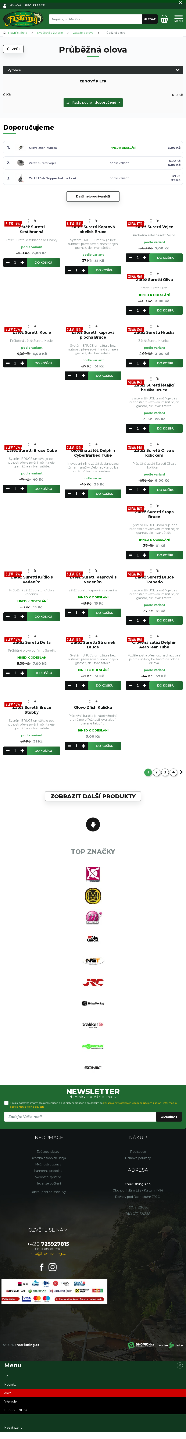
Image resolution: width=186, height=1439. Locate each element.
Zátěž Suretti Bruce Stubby (31, 711)
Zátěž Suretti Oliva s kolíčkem (154, 453)
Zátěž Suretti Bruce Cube (31, 453)
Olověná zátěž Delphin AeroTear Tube (154, 646)
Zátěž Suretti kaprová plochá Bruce (93, 335)
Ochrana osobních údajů (48, 1165)
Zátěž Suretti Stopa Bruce (154, 515)
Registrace (138, 1158)
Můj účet (15, 5)
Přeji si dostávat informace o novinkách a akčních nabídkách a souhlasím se (93, 1111)
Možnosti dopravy (48, 1171)
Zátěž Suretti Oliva (154, 280)
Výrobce (14, 70)
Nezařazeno (13, 1434)
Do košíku (43, 263)
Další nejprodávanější (93, 196)
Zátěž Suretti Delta (32, 643)
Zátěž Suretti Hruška (154, 332)
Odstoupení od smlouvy (48, 1199)
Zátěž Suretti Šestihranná (32, 229)
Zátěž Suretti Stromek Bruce (93, 646)
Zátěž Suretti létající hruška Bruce (154, 388)
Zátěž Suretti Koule (31, 332)
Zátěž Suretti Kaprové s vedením (93, 580)
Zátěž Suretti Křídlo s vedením (32, 580)
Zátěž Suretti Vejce (43, 162)
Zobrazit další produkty (93, 797)
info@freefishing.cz (48, 1260)
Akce (8, 1400)
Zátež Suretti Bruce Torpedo (154, 580)
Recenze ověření (48, 1190)
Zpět (13, 49)
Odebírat (169, 1123)
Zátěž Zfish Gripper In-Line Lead (53, 178)
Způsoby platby (48, 1158)
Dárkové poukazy (138, 1165)
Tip (6, 1383)
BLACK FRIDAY (15, 1417)
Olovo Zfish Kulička (43, 147)
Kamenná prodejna (48, 1177)
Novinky (10, 1391)
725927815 (48, 1251)
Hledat (150, 19)
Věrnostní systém (48, 1184)
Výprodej (10, 1408)
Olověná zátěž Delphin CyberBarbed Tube (93, 453)
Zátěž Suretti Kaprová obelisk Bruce (93, 229)
